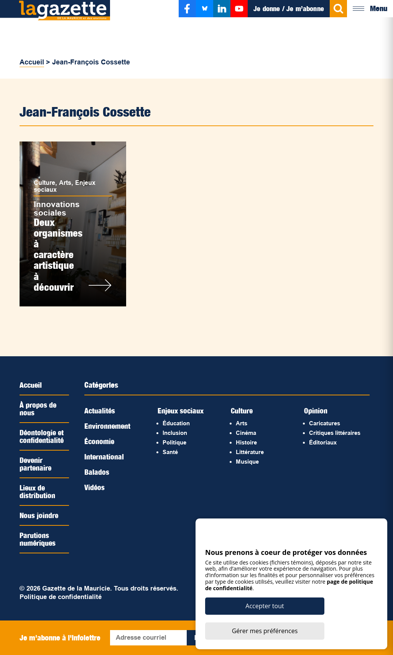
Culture (46, 180)
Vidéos (94, 487)
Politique (174, 442)
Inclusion (175, 433)
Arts (67, 180)
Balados (96, 472)
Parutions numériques (38, 539)
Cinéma (246, 433)
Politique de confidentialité (61, 597)
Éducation (176, 423)
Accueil (32, 62)
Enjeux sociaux (181, 410)
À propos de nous (38, 408)
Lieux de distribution (37, 491)
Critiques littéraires (334, 433)
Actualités (100, 410)
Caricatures (324, 423)
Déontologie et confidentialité (42, 436)
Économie (99, 441)
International (104, 456)
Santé (170, 452)
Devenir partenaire (36, 464)
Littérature (250, 452)
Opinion (315, 410)
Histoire (246, 442)
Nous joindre (39, 515)
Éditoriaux (323, 442)
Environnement (108, 426)
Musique (247, 461)
